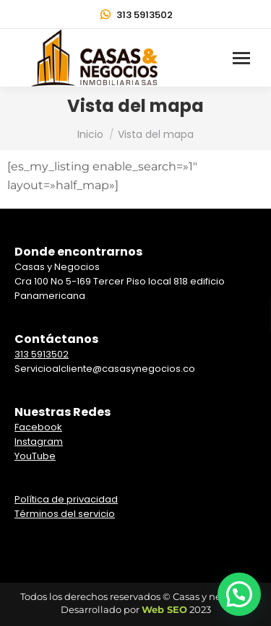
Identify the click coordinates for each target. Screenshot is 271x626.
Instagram (38, 441)
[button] (239, 594)
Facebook (38, 427)
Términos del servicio (64, 514)
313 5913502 (135, 15)
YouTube (35, 456)
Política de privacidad (66, 499)
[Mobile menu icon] (241, 58)
